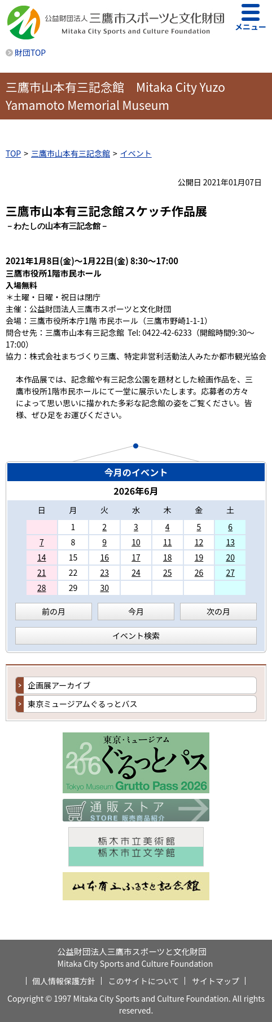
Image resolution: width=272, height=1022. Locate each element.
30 (104, 587)
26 (199, 572)
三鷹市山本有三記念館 (70, 153)
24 (136, 572)
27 (230, 572)
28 (41, 587)
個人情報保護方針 (63, 981)
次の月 (218, 611)
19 (199, 557)
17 (136, 557)
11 (167, 542)
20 (230, 557)
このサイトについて (143, 981)
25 (167, 572)
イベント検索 (136, 635)
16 (104, 557)
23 (104, 572)
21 (41, 572)
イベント (136, 153)
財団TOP (30, 52)
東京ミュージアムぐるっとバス (82, 703)
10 (136, 542)
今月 (136, 611)
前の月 (53, 611)
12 (199, 542)
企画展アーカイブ (59, 685)
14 (41, 557)
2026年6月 (136, 490)
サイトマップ (215, 981)
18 (167, 557)
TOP (13, 153)
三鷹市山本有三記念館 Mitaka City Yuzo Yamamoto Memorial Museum (115, 95)
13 (230, 542)
